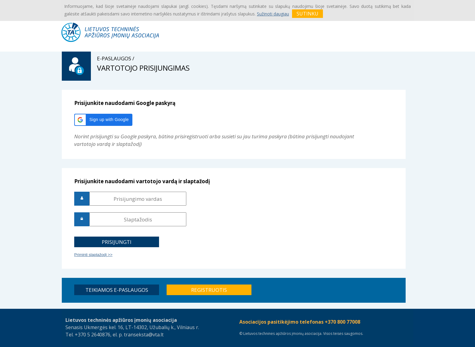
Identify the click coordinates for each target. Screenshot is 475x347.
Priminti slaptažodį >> (93, 254)
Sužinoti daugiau (273, 14)
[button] (103, 120)
